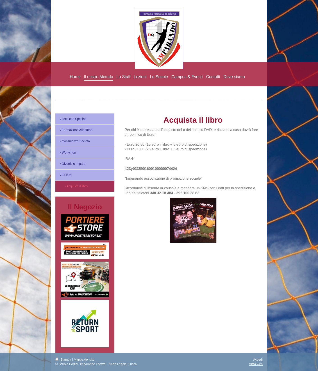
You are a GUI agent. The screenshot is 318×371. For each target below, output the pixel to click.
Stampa (63, 359)
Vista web (256, 364)
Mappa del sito (84, 359)
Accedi (258, 359)
